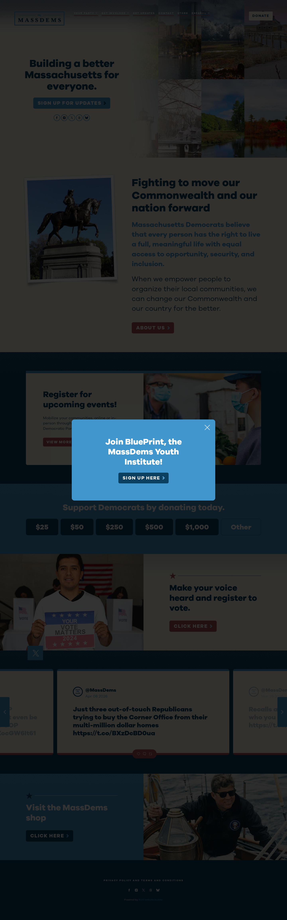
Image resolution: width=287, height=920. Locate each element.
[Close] (207, 427)
